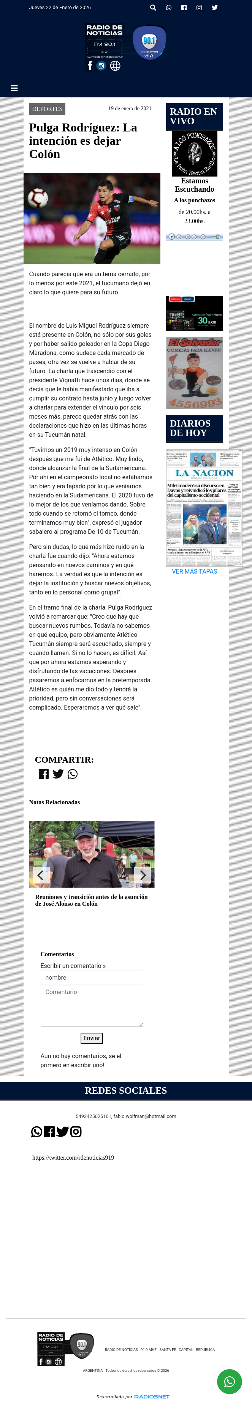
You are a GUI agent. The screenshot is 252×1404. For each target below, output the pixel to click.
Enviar (92, 1038)
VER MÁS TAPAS (194, 571)
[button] (153, 8)
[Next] (142, 875)
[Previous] (41, 875)
